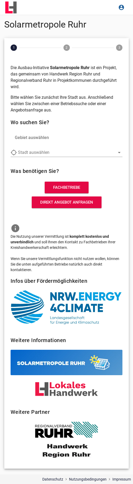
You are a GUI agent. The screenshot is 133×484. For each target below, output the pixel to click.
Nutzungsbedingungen (88, 479)
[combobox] (66, 152)
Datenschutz (52, 479)
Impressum (121, 479)
